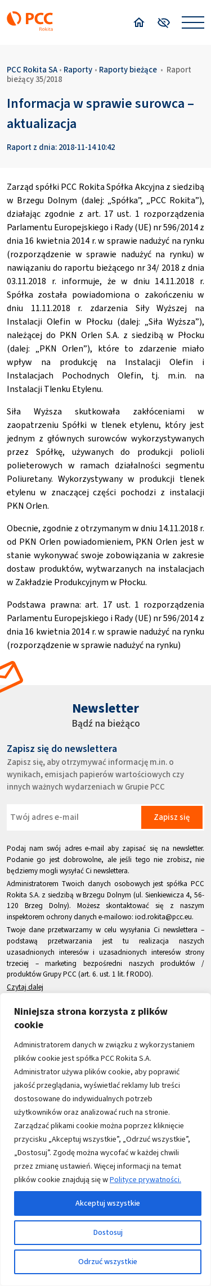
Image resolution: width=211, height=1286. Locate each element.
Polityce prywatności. (145, 1179)
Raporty (78, 69)
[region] (105, 1139)
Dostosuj (108, 1232)
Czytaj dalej (25, 987)
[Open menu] (193, 22)
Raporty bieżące (128, 69)
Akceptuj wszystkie (107, 1203)
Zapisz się (172, 817)
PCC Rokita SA (32, 69)
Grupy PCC (60, 974)
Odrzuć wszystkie (107, 1261)
